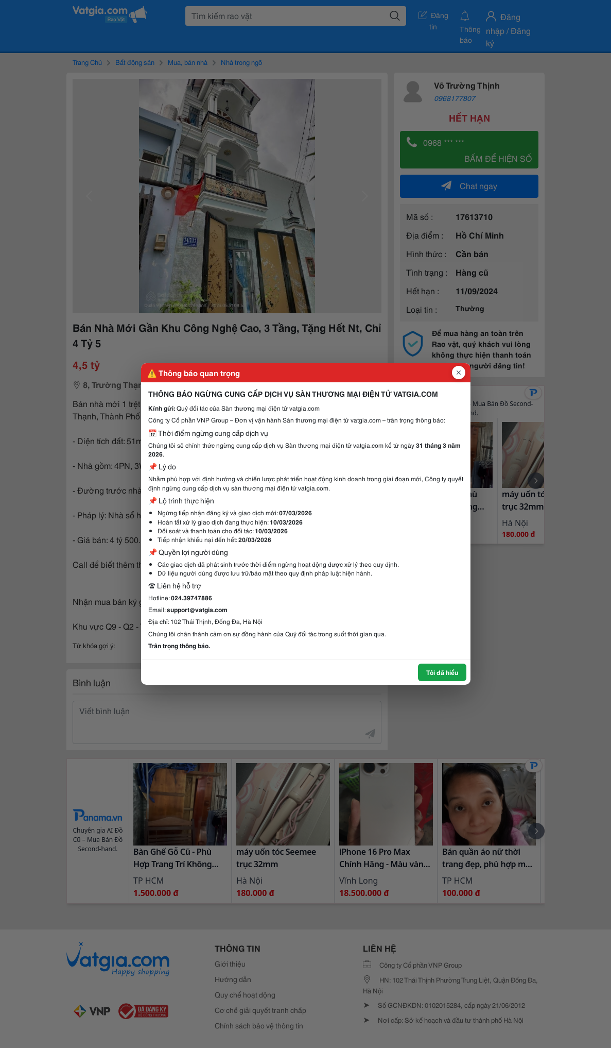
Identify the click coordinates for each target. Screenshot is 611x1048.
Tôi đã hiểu (442, 672)
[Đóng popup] (458, 372)
